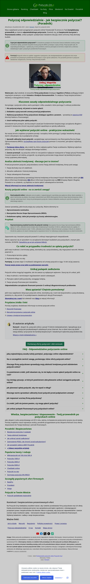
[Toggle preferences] (59, 578)
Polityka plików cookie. (43, 572)
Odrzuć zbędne (47, 577)
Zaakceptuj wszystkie (30, 577)
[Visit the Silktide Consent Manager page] (67, 578)
